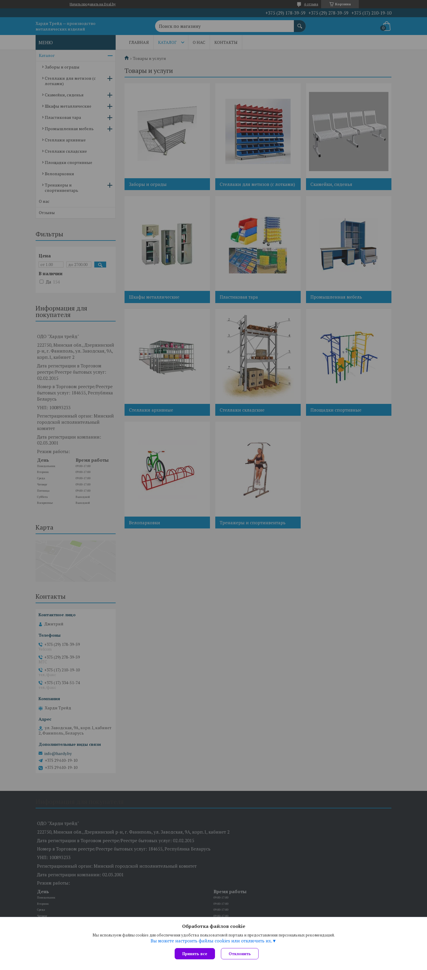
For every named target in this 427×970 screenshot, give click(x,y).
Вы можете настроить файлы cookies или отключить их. (211, 940)
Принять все (194, 953)
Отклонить (240, 953)
